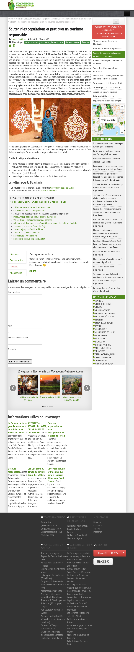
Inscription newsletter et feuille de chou (78, 527)
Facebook (97, 525)
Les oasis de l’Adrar (48, 190)
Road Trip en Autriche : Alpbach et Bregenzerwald (79, 586)
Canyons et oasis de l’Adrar (62, 187)
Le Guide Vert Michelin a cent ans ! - (107, 253)
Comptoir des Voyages (105, 313)
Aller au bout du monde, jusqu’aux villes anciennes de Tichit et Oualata (45, 223)
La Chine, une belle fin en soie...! (28, 398)
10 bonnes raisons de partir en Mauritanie (38, 202)
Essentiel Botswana (104, 322)
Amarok (98, 307)
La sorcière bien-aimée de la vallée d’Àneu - (106, 290)
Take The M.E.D (74, 615)
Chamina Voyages (102, 310)
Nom (10, 325)
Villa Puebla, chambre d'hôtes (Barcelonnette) (52, 633)
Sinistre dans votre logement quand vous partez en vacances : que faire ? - (107, 212)
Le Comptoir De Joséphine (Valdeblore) (52, 576)
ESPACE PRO (103, 562)
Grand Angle (101, 329)
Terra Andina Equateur (105, 354)
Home (10, 18)
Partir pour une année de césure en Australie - (106, 160)
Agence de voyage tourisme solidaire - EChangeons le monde (79, 628)
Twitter (96, 528)
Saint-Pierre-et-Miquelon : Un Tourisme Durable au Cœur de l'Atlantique (79, 575)
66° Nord (99, 300)
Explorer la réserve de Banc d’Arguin (29, 238)
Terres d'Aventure (103, 357)
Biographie (15, 253)
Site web (12, 349)
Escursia (99, 319)
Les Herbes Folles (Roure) (52, 637)
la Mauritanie (57, 18)
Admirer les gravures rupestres (26, 232)
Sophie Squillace (18, 39)
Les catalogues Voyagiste (106, 297)
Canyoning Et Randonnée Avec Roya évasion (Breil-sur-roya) (54, 584)
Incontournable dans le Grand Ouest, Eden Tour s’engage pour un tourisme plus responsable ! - (107, 244)
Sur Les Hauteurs (103, 348)
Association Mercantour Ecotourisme (78, 564)
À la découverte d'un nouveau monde (72, 398)
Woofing (71, 581)
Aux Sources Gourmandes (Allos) (52, 611)
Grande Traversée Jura (77, 568)
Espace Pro (46, 522)
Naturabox (100, 341)
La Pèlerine (100, 338)
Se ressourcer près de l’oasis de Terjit (29, 226)
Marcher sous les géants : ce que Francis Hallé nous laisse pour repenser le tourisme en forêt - (108, 176)
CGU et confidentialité (77, 535)
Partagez (14, 266)
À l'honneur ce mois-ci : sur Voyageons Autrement (108, 145)
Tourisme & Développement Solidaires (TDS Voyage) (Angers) (53, 603)
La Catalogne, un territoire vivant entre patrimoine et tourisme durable (79, 556)
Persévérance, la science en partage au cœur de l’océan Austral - (108, 168)
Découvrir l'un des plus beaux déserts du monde (34, 216)
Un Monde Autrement (104, 363)
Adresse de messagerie (19, 337)
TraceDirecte (101, 360)
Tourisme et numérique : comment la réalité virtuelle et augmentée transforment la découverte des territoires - (107, 200)
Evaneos (98, 326)
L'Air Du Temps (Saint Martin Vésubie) (53, 570)
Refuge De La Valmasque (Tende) (52, 564)
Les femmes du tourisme (78, 612)
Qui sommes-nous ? (50, 525)
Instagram (98, 531)
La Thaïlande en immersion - (104, 268)
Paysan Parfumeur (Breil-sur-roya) (54, 558)
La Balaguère (101, 335)
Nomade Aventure (103, 344)
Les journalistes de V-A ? (51, 528)
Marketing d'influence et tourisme (78, 636)
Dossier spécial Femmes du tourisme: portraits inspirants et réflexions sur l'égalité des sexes (79, 595)
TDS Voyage (100, 351)
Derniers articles (17, 260)
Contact (71, 532)
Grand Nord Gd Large (105, 332)
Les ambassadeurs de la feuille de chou (51, 533)
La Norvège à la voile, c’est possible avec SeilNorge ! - (106, 153)
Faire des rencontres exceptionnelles (29, 210)
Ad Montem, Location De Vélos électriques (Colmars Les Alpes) (53, 619)
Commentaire (14, 291)
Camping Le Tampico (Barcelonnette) (50, 627)
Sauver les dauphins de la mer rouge (78, 608)
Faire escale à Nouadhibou (25, 235)
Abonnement (16, 272)
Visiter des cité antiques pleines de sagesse (32, 219)
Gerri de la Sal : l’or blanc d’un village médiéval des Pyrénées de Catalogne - (108, 222)
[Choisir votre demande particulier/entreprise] (123, 553)
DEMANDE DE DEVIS (107, 553)
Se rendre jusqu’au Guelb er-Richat (28, 229)
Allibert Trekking (103, 304)
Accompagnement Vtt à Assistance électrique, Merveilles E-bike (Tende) (52, 594)
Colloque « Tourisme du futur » (77, 620)
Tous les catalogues (50, 553)
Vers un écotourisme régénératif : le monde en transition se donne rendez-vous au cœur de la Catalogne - (108, 279)
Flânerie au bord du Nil (50, 397)
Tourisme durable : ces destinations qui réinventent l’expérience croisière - (108, 187)
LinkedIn (97, 522)
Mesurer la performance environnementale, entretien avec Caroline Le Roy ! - (106, 233)
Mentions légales (75, 538)
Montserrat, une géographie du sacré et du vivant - (108, 261)
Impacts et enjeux (41, 18)
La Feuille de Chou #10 (77, 603)
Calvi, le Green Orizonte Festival (77, 642)
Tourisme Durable (23, 18)
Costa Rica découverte (105, 316)
